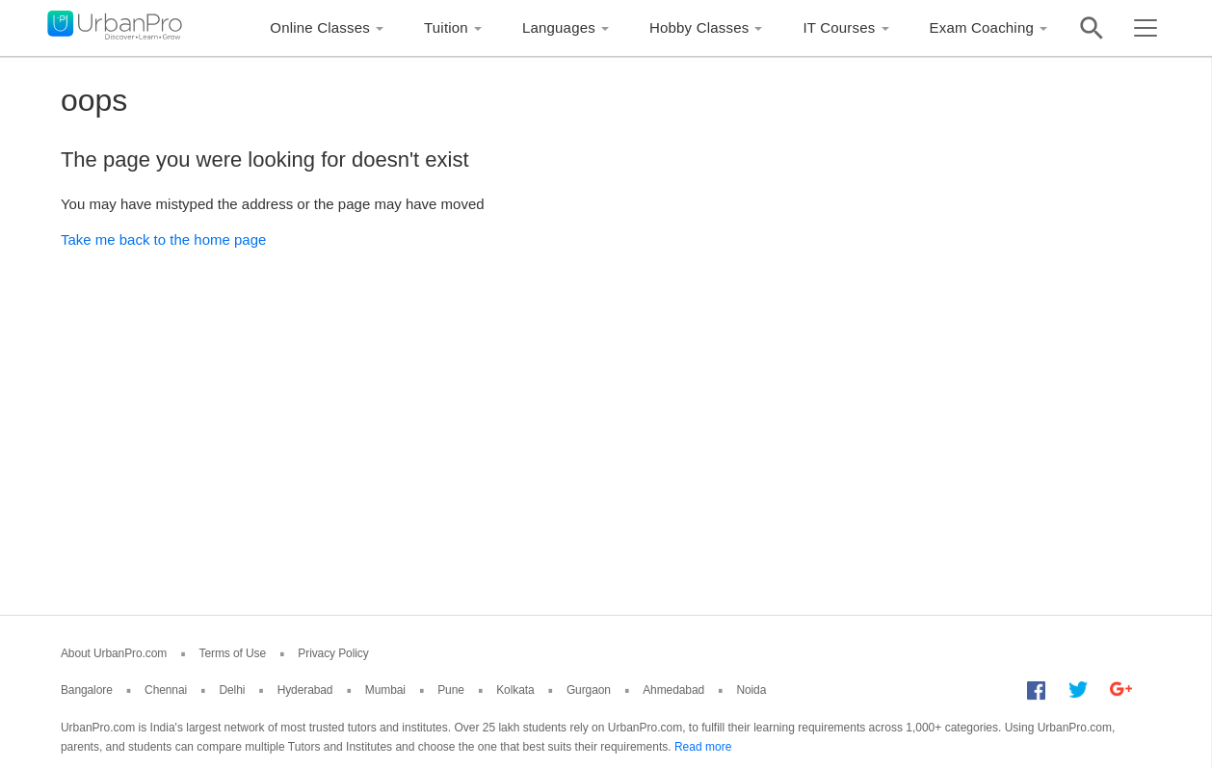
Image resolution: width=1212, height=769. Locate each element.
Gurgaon (588, 690)
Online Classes (320, 27)
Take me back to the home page (163, 239)
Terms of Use (232, 653)
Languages (558, 27)
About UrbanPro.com (114, 653)
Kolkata (515, 690)
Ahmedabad (673, 690)
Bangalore (87, 690)
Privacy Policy (333, 653)
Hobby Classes (699, 27)
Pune (450, 690)
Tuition (446, 27)
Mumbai (385, 690)
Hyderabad (305, 690)
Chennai (166, 690)
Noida (751, 690)
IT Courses (839, 27)
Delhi (232, 690)
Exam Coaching (982, 27)
